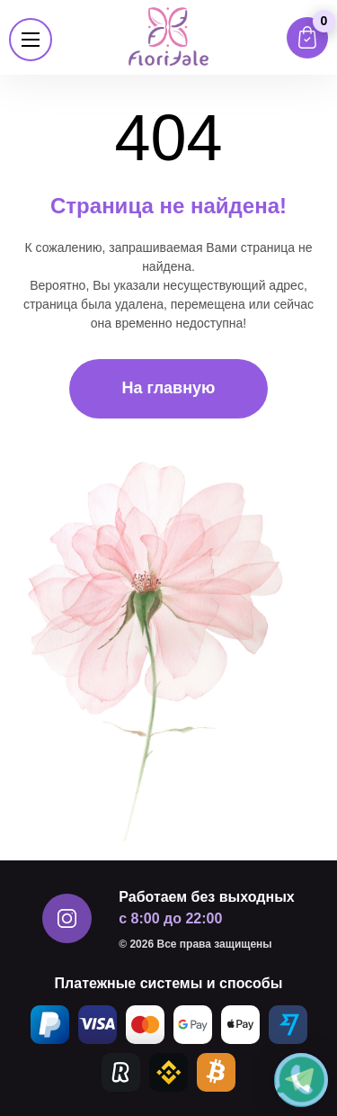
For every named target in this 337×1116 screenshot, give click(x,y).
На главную (169, 388)
